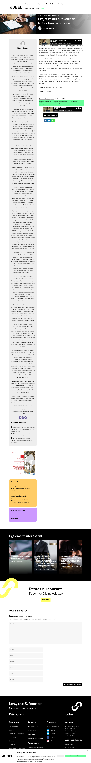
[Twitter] (25, 417)
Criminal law (12, 737)
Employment (12, 741)
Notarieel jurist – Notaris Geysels (19, 486)
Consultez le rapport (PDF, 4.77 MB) (50, 87)
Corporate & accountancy (16, 733)
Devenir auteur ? (32, 730)
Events (60, 4)
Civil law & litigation (14, 726)
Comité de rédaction (71, 748)
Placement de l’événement (35, 747)
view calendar (14, 518)
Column (11, 730)
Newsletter (50, 4)
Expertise (38, 553)
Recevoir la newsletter (53, 726)
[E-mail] (23, 417)
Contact (69, 722)
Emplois (31, 734)
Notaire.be (13, 561)
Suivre (53, 730)
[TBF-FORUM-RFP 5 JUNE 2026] (23, 475)
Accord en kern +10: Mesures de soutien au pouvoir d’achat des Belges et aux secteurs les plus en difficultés (22, 429)
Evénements (33, 743)
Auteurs (39, 4)
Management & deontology (17, 748)
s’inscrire (45, 600)
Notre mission (69, 744)
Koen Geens (50, 28)
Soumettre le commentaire (73, 684)
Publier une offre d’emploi (35, 738)
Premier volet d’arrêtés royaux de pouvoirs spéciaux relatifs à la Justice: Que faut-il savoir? (21, 440)
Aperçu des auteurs (33, 726)
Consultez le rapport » (46, 91)
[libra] (60, 44)
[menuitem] (42, 10)
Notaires (48, 15)
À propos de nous (31, 9)
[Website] (20, 417)
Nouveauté (55, 15)
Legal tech (12, 744)
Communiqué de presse (46, 99)
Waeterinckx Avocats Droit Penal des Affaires (46, 569)
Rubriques (29, 4)
